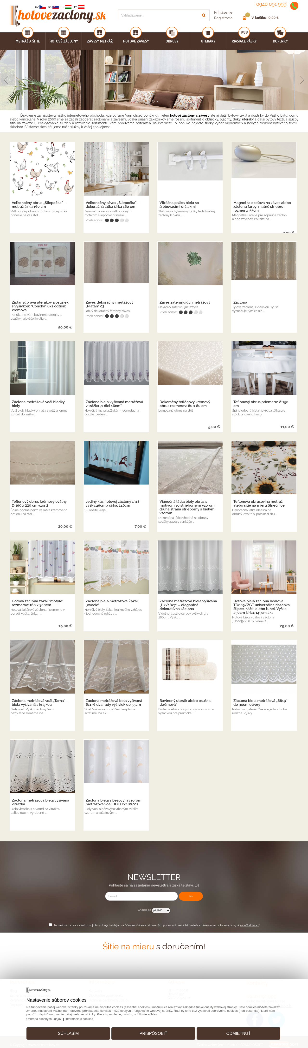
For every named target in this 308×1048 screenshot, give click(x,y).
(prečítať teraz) (249, 925)
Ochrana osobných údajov (49, 1017)
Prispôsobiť (153, 1032)
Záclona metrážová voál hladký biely (38, 404)
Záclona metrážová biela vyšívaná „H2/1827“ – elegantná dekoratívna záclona (188, 605)
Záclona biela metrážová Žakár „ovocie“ (112, 603)
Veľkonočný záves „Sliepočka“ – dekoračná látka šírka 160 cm (113, 205)
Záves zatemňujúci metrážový (185, 302)
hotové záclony (182, 115)
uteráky (248, 119)
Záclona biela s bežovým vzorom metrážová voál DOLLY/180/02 (113, 802)
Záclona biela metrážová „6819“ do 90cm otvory (260, 703)
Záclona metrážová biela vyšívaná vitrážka (40, 802)
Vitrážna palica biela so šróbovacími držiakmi (179, 205)
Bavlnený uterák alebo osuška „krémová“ (185, 703)
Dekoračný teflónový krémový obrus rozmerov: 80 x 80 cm (185, 404)
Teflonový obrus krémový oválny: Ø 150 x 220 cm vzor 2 (40, 503)
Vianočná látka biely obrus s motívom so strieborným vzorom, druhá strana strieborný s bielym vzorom (187, 507)
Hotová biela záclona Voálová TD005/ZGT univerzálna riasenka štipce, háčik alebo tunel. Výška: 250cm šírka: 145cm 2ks (261, 607)
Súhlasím (71, 1032)
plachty (225, 119)
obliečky (211, 119)
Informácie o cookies (85, 1017)
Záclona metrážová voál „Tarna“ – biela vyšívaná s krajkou (40, 703)
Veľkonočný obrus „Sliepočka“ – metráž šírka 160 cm (39, 205)
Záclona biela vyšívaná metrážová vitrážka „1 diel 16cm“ (114, 404)
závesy (204, 115)
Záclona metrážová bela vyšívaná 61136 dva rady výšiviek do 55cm (114, 703)
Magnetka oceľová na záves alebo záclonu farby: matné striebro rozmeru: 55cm (262, 206)
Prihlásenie (223, 12)
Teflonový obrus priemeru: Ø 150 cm (260, 404)
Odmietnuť (235, 1032)
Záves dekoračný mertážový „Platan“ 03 (109, 304)
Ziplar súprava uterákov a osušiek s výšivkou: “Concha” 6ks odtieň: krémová (40, 306)
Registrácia (223, 18)
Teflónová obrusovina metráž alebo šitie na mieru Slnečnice (259, 503)
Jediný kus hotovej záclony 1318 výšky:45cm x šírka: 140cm (113, 503)
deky (236, 119)
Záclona (240, 302)
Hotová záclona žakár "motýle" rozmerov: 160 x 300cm (38, 603)
